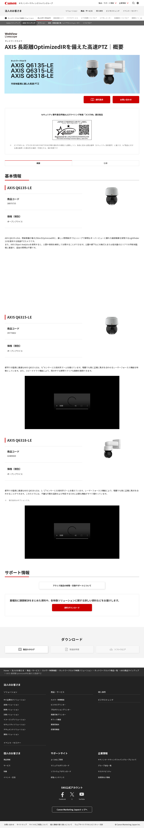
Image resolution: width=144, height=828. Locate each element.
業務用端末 (55, 724)
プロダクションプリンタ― (61, 709)
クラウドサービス (72, 18)
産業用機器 (55, 729)
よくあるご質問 (57, 759)
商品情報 (7, 759)
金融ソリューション (11, 704)
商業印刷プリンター (58, 714)
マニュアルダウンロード (60, 765)
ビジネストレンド (113, 11)
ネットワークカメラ (44, 18)
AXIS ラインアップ (29, 23)
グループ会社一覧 (104, 765)
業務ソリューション (11, 734)
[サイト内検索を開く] (133, 3)
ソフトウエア (87, 23)
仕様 (105, 163)
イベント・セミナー (130, 11)
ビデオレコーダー (105, 18)
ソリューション (71, 11)
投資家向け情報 (104, 777)
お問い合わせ (126, 99)
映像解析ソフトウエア (121, 18)
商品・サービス (87, 11)
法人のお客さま (13, 11)
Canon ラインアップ (13, 23)
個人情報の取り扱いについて (61, 824)
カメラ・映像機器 (49, 670)
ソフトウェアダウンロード (61, 771)
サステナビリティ (104, 771)
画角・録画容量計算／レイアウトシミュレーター (64, 23)
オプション (41, 23)
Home (6, 670)
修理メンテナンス (57, 777)
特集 (5, 771)
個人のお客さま (12, 753)
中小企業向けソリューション (15, 699)
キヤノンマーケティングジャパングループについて (117, 759)
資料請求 (99, 99)
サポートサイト (59, 753)
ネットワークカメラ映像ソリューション (21, 18)
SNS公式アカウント (72, 787)
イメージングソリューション (15, 719)
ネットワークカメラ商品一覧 (106, 670)
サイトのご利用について (38, 824)
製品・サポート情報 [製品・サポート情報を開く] (106, 3)
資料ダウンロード (72, 607)
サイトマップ (22, 824)
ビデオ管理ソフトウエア (89, 18)
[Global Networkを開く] (137, 3)
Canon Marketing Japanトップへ (72, 809)
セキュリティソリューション (14, 724)
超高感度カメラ (58, 18)
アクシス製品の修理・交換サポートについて (72, 585)
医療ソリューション (11, 709)
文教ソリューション (11, 714)
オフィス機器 (56, 719)
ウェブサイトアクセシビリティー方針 (89, 824)
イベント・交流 (9, 777)
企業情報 (103, 753)
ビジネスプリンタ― (58, 704)
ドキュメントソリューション (15, 729)
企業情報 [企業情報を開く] (122, 3)
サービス (7, 765)
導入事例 (99, 11)
